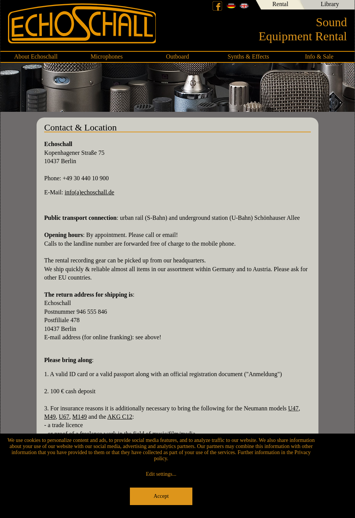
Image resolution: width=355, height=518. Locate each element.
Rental (280, 4)
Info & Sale (319, 56)
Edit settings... (161, 474)
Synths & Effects (248, 56)
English (244, 5)
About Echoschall (36, 56)
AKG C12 (119, 416)
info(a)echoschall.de (89, 192)
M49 (50, 416)
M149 (79, 416)
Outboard (177, 56)
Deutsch (231, 5)
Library (330, 4)
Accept (161, 496)
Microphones (107, 56)
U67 (64, 416)
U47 (293, 408)
